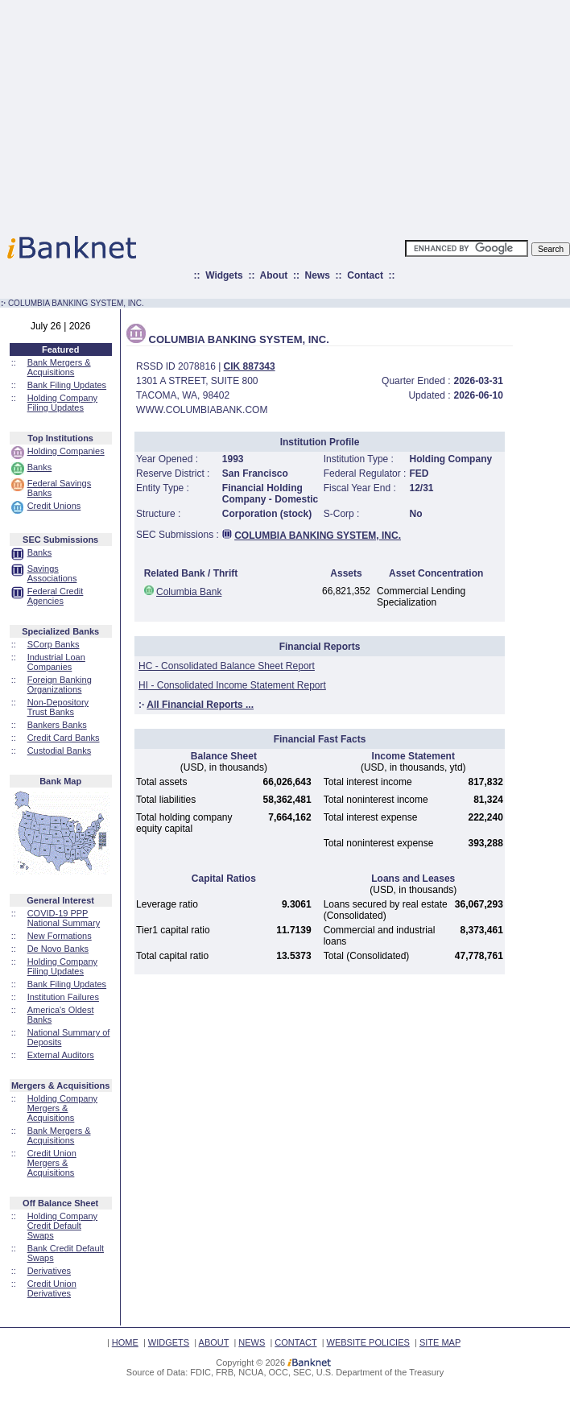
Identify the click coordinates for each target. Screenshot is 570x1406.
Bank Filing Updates (66, 385)
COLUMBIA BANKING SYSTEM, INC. (317, 535)
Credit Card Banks (63, 737)
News (317, 275)
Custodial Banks (59, 750)
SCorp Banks (53, 644)
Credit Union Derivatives (51, 1288)
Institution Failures (63, 997)
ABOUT (214, 1342)
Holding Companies (66, 451)
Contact (365, 275)
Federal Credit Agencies (55, 596)
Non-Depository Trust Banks (58, 707)
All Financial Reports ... (200, 704)
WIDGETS (168, 1342)
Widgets (224, 275)
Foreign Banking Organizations (59, 684)
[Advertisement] (355, 112)
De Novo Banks (58, 948)
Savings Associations (52, 573)
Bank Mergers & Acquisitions (59, 367)
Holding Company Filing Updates (62, 402)
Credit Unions (54, 506)
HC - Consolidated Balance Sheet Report (226, 666)
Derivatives (49, 1271)
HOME (125, 1342)
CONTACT (295, 1342)
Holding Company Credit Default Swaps (62, 1225)
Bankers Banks (57, 725)
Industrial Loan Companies (56, 662)
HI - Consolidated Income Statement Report (232, 685)
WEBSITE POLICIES (368, 1342)
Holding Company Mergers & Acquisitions (62, 1108)
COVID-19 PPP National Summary (63, 918)
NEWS (251, 1342)
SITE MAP (440, 1342)
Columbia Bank (188, 592)
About (274, 275)
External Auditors (60, 1055)
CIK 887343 (249, 366)
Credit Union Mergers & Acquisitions (51, 1162)
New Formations (59, 936)
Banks (39, 467)
